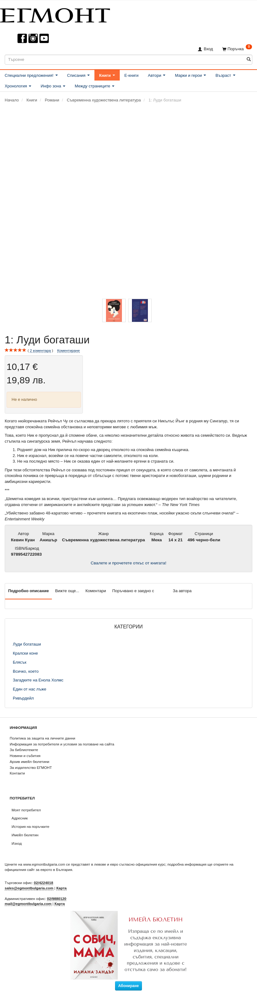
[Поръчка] (237, 48)
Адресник (20, 818)
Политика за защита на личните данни (42, 738)
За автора (182, 590)
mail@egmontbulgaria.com (28, 904)
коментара (40, 350)
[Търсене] (249, 59)
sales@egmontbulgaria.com (29, 888)
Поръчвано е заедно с (133, 590)
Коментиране (68, 350)
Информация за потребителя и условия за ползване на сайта (62, 744)
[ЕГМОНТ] (55, 14)
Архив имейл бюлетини (29, 761)
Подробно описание (28, 590)
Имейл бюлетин (25, 835)
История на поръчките (30, 826)
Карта (61, 888)
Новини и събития (25, 756)
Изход (17, 843)
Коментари (95, 590)
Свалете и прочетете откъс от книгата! (128, 563)
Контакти (17, 773)
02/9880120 (56, 899)
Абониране (128, 986)
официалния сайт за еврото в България (38, 870)
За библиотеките (24, 750)
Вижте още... (67, 590)
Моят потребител (26, 810)
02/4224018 (43, 883)
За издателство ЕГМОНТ (31, 767)
